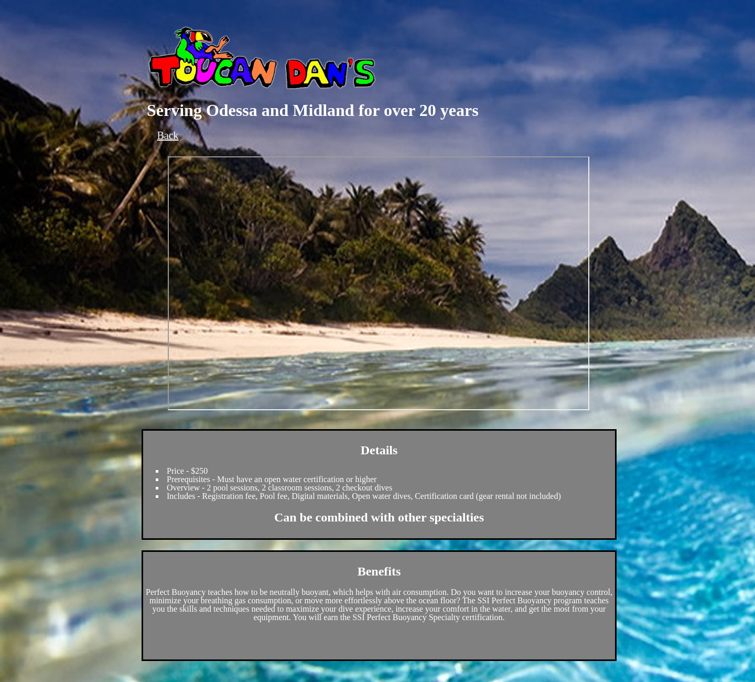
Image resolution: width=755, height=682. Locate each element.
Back (167, 135)
